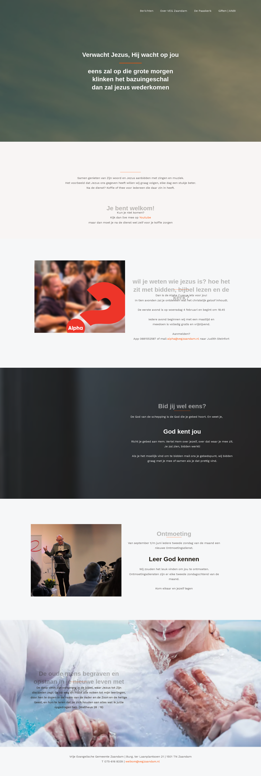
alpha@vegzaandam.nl (183, 338)
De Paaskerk (204, 10)
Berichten (151, 10)
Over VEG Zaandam (176, 10)
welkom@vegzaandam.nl (142, 761)
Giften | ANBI (227, 10)
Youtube (145, 217)
